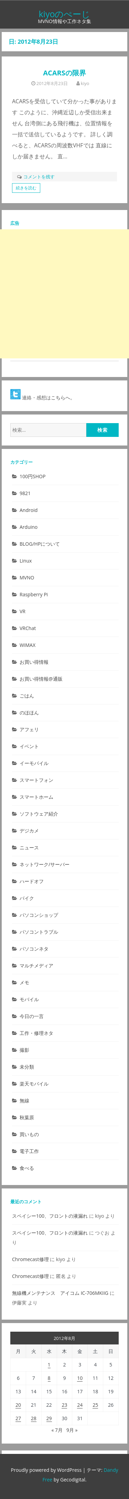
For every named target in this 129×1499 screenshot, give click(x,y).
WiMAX (27, 645)
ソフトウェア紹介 (39, 813)
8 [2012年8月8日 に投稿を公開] (49, 1378)
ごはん (27, 695)
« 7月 (57, 1430)
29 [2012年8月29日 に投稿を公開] (49, 1418)
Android (28, 510)
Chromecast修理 (30, 1259)
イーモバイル (34, 763)
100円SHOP (32, 476)
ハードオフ (32, 881)
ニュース (29, 847)
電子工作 (29, 1151)
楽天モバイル (34, 1083)
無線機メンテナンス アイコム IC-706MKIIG (60, 1293)
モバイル (29, 999)
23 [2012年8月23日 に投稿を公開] (64, 1405)
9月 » (72, 1430)
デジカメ (29, 830)
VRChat (28, 628)
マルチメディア (36, 965)
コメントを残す (39, 177)
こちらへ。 (63, 397)
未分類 (27, 1066)
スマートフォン (36, 780)
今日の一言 (32, 1016)
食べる (27, 1168)
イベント (29, 746)
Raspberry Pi (34, 594)
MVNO (27, 577)
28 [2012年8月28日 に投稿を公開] (33, 1418)
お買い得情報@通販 (41, 678)
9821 (25, 493)
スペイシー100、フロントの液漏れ (50, 1216)
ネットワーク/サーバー (44, 864)
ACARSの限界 (64, 72)
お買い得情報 (34, 662)
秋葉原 (27, 1117)
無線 (24, 1100)
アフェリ (29, 729)
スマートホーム (36, 797)
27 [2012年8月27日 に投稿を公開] (18, 1418)
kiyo (85, 83)
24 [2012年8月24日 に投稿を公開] (80, 1405)
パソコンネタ (34, 948)
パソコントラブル (39, 932)
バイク (27, 898)
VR (22, 611)
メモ (24, 982)
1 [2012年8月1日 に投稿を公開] (49, 1364)
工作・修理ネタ (36, 1033)
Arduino (28, 527)
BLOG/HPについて (40, 544)
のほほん (29, 712)
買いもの (29, 1134)
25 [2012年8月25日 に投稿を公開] (95, 1405)
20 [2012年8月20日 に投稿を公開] (18, 1405)
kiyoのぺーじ (64, 14)
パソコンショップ (39, 915)
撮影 (24, 1050)
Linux (26, 560)
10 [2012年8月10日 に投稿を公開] (80, 1378)
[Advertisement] (64, 293)
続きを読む (26, 188)
